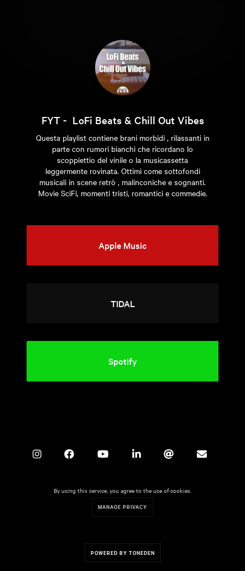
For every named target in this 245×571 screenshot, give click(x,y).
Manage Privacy (122, 506)
